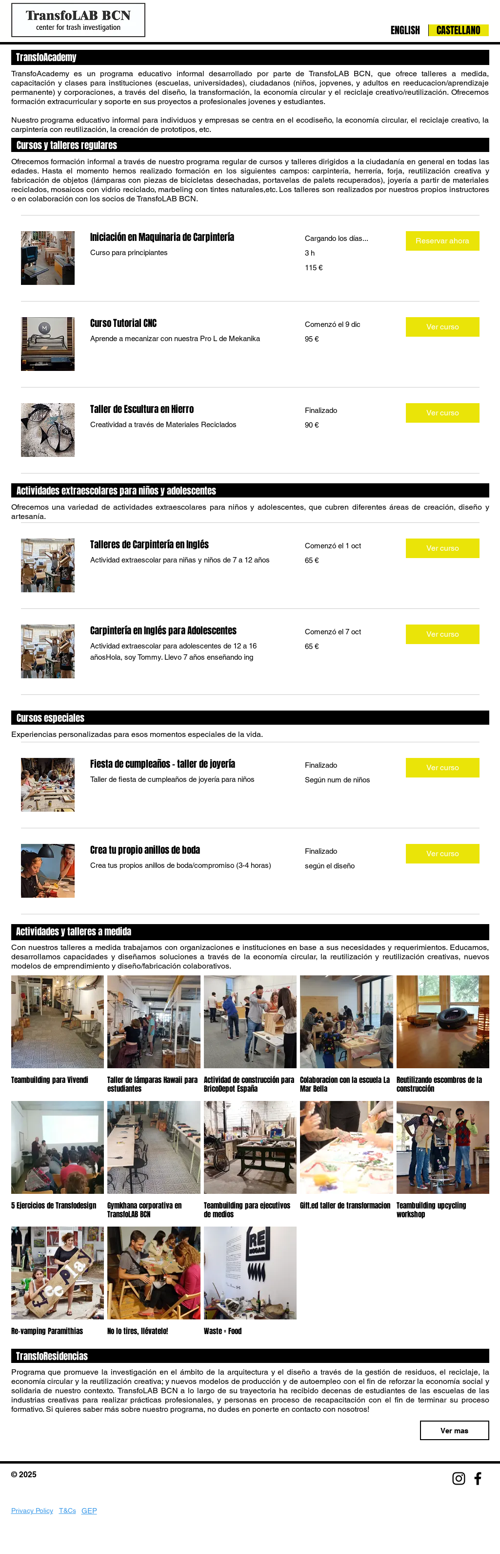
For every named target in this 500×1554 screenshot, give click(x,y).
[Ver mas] (454, 1430)
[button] (443, 241)
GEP (89, 1511)
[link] (185, 237)
